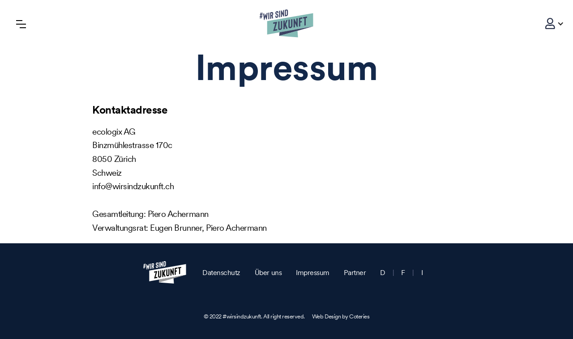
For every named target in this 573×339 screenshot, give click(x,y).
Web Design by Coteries (340, 316)
